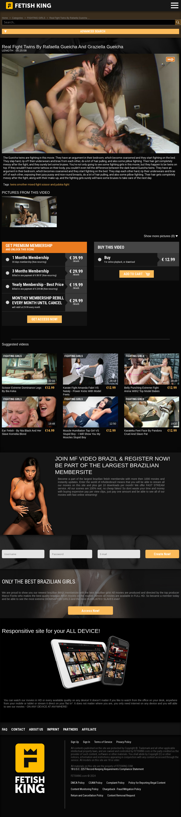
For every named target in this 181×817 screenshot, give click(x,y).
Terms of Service (103, 741)
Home (5, 18)
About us (36, 729)
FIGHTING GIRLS (36, 18)
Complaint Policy (115, 782)
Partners (70, 729)
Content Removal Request (121, 795)
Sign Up (75, 741)
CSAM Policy (95, 782)
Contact (18, 729)
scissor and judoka (52, 184)
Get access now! (44, 319)
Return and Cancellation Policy (87, 795)
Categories (17, 18)
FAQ (4, 729)
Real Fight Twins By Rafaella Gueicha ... (69, 18)
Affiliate (89, 729)
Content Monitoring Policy (84, 789)
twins (13, 184)
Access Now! (90, 611)
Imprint (53, 729)
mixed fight (34, 184)
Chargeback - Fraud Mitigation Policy (121, 789)
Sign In (86, 741)
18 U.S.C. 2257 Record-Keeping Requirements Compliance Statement (107, 769)
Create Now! (162, 554)
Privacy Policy (123, 741)
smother (21, 184)
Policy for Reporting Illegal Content (147, 782)
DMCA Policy (78, 782)
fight (66, 184)
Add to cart (133, 274)
